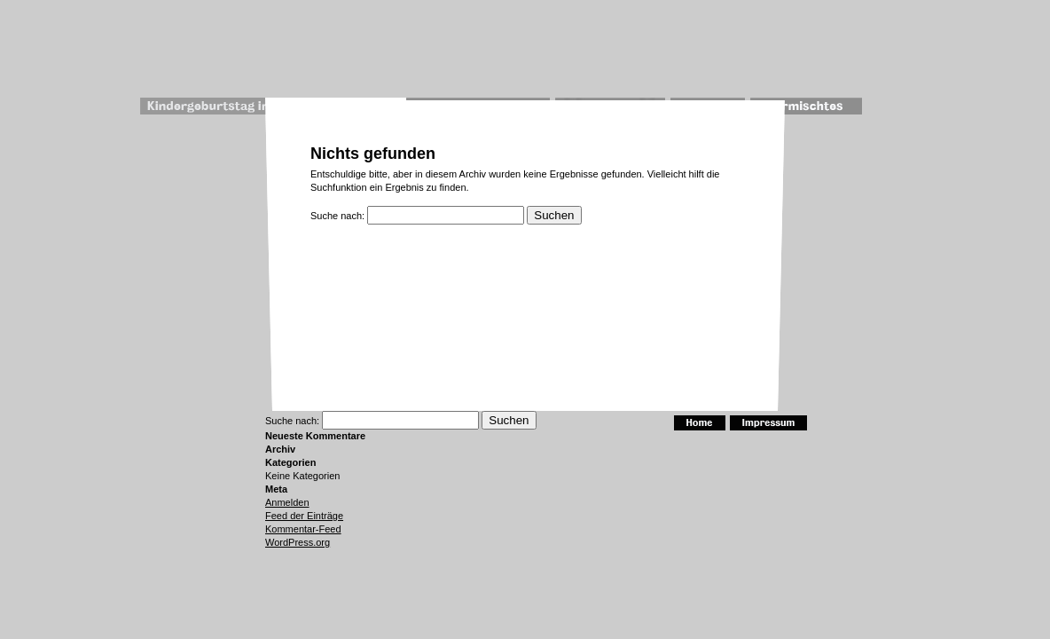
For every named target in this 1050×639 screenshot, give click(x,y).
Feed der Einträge (304, 515)
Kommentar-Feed (303, 529)
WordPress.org (297, 542)
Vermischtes (806, 106)
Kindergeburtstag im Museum (236, 106)
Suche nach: (337, 215)
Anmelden (287, 502)
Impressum (768, 422)
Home (699, 422)
